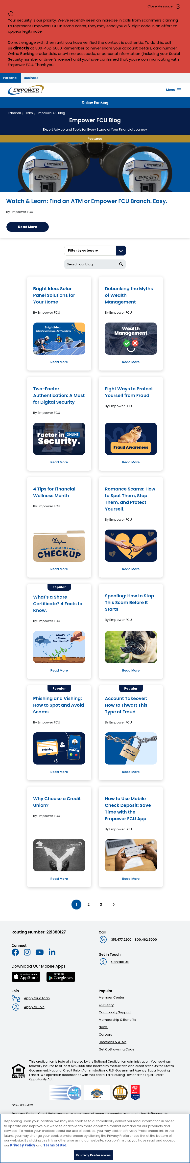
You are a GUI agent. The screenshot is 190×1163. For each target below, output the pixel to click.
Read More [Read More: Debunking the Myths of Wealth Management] (131, 362)
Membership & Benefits (117, 1019)
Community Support (115, 1012)
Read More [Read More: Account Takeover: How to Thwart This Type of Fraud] (131, 771)
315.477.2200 (121, 939)
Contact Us (120, 961)
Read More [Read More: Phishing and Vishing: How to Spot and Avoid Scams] (59, 771)
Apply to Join (34, 1007)
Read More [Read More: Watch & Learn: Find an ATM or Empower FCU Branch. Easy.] (27, 227)
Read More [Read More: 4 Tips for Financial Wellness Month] (59, 569)
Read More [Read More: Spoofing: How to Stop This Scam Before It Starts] (131, 670)
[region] (95, 1138)
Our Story (106, 1004)
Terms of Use (54, 1145)
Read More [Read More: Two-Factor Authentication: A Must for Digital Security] (59, 462)
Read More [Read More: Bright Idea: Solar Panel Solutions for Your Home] (59, 362)
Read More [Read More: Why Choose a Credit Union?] (59, 878)
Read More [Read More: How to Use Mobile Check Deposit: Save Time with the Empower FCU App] (131, 878)
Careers (105, 1034)
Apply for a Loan (37, 998)
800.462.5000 (146, 939)
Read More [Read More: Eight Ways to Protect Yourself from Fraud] (131, 462)
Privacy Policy (22, 1145)
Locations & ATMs (112, 1042)
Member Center (111, 997)
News (103, 1027)
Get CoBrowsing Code (117, 1049)
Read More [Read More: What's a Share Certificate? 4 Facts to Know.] (59, 670)
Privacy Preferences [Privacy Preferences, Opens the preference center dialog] (93, 1155)
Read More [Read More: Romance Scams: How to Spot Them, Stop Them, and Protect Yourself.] (131, 569)
